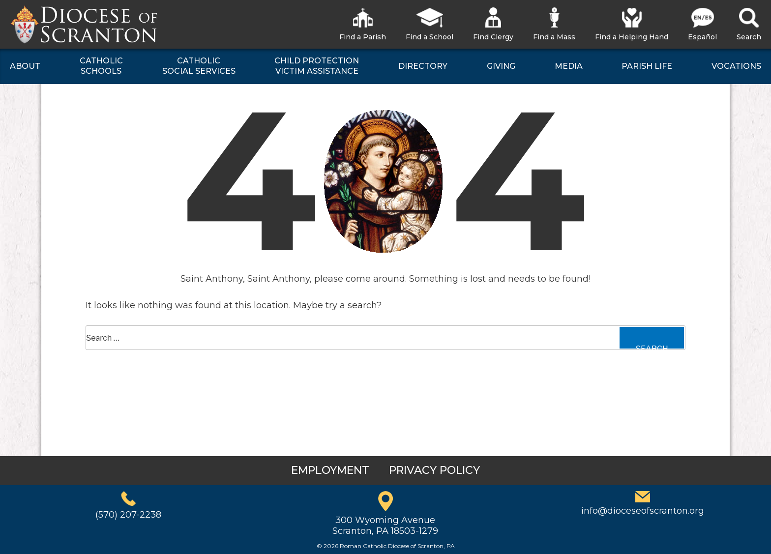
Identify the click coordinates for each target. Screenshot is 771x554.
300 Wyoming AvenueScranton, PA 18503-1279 (385, 525)
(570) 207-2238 (128, 514)
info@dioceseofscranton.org (642, 510)
